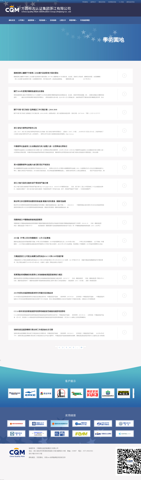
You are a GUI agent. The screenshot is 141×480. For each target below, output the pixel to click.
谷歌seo (47, 457)
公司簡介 (21, 20)
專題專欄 (73, 20)
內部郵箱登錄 (112, 2)
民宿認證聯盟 (85, 20)
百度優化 (40, 457)
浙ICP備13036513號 (35, 453)
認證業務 (32, 20)
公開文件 (63, 20)
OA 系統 (121, 2)
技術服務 (53, 20)
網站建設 (32, 457)
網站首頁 (12, 20)
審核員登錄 (102, 2)
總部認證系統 (131, 2)
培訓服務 (43, 20)
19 (81, 347)
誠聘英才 (93, 2)
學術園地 (85, 2)
